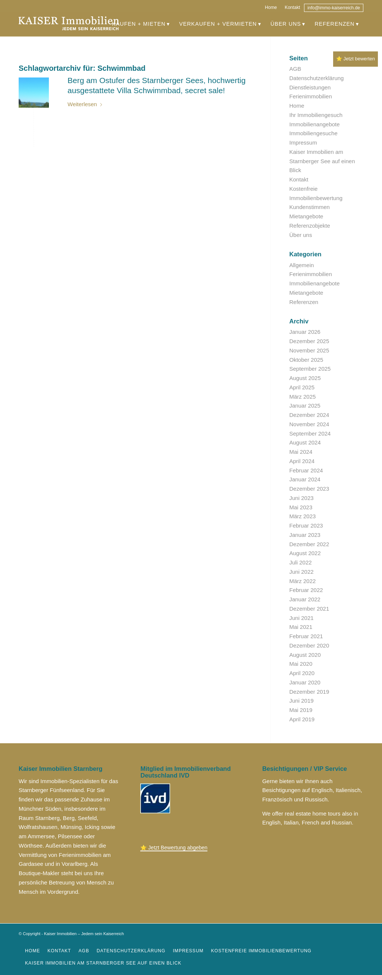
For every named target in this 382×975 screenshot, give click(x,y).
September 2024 (310, 433)
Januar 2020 (304, 682)
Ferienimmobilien (310, 96)
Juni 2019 (301, 700)
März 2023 (302, 516)
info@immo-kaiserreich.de (333, 7)
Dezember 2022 (309, 544)
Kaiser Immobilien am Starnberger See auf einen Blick (322, 161)
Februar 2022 (306, 590)
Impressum (303, 142)
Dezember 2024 (309, 415)
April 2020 (302, 673)
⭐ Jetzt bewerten (355, 58)
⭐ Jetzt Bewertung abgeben (173, 848)
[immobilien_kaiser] (69, 24)
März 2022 (302, 581)
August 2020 (305, 655)
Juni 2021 (301, 618)
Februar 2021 (306, 636)
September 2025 (310, 368)
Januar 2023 (304, 535)
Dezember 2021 (309, 608)
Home (271, 7)
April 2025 (302, 387)
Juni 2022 (301, 572)
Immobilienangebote (314, 124)
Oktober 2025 (306, 360)
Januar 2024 (304, 479)
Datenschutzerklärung (316, 78)
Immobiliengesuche (313, 133)
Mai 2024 (301, 452)
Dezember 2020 (309, 645)
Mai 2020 (301, 664)
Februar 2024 (306, 470)
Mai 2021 (301, 627)
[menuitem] (271, 6)
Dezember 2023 (309, 488)
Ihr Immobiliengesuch (316, 115)
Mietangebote (306, 216)
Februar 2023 (306, 525)
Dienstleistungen (310, 87)
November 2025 (309, 350)
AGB (295, 69)
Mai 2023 (301, 507)
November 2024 (309, 424)
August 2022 (305, 553)
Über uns (300, 235)
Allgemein (301, 265)
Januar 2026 (304, 332)
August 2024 (305, 442)
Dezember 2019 (309, 691)
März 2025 (302, 396)
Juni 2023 (301, 498)
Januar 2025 (304, 405)
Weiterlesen (85, 104)
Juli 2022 (300, 562)
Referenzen (304, 302)
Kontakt (292, 7)
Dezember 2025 (309, 341)
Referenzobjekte (309, 225)
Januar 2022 (304, 599)
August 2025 (305, 378)
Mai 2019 (301, 710)
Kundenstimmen (309, 207)
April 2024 (302, 461)
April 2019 (302, 719)
